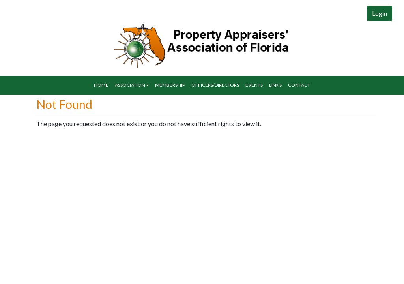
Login (379, 13)
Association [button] (130, 85)
